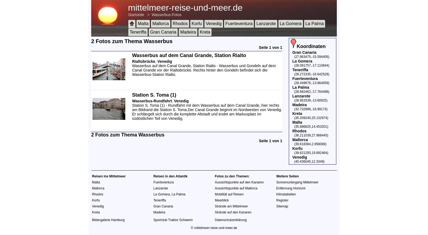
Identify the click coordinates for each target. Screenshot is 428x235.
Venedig (214, 23)
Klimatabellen (286, 194)
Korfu (197, 23)
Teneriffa (138, 32)
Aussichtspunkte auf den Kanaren (239, 182)
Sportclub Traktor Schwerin (173, 220)
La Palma (314, 23)
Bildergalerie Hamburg (108, 220)
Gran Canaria (163, 32)
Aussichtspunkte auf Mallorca (236, 188)
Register (282, 200)
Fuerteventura (239, 23)
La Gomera (291, 23)
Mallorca (160, 23)
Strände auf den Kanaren (233, 212)
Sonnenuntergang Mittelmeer (297, 182)
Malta (143, 23)
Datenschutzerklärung (231, 220)
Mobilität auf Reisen (229, 194)
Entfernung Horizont (290, 188)
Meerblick (222, 200)
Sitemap (282, 206)
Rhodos (180, 23)
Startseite (136, 15)
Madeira (188, 32)
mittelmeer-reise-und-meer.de (185, 8)
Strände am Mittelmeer (231, 206)
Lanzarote (266, 23)
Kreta (205, 32)
